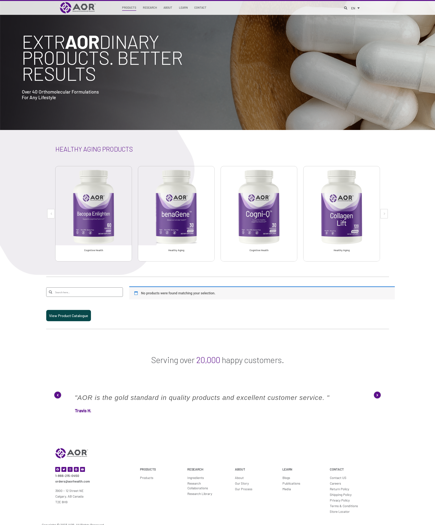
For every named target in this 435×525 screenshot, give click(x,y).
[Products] (129, 8)
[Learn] (183, 8)
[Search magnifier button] (50, 291)
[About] (168, 8)
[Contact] (200, 8)
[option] (93, 213)
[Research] (150, 8)
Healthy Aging (176, 250)
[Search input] (87, 292)
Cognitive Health (93, 250)
